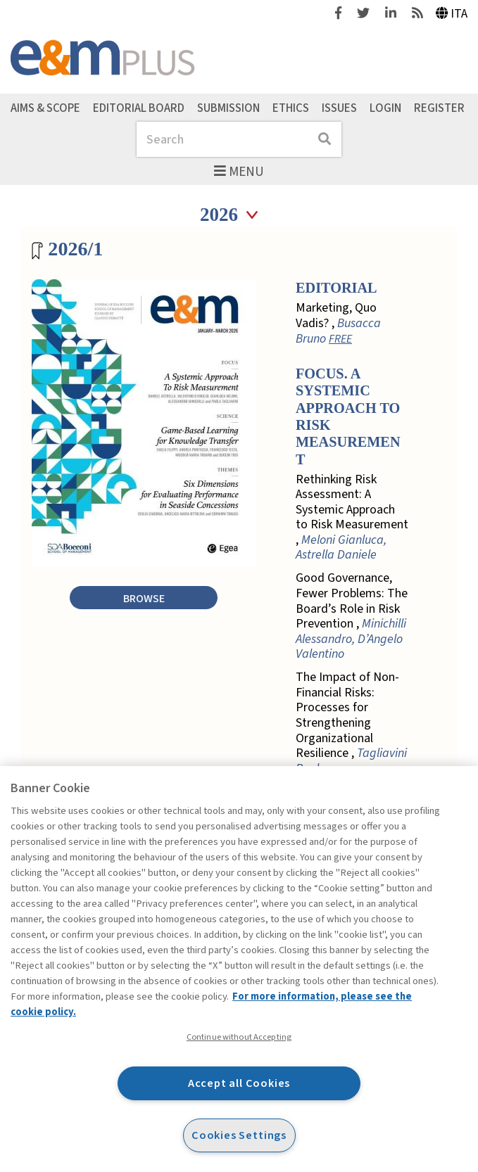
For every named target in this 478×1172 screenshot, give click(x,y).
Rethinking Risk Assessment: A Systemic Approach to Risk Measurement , (352, 517)
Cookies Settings (239, 1135)
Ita (452, 14)
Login (385, 107)
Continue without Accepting (239, 1037)
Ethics (290, 107)
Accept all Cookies (239, 1083)
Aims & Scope (45, 107)
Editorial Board (138, 107)
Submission (228, 107)
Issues (339, 107)
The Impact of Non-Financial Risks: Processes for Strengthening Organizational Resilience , (351, 723)
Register (439, 107)
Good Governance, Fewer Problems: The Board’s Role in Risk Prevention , (352, 616)
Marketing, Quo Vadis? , (338, 323)
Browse (144, 598)
